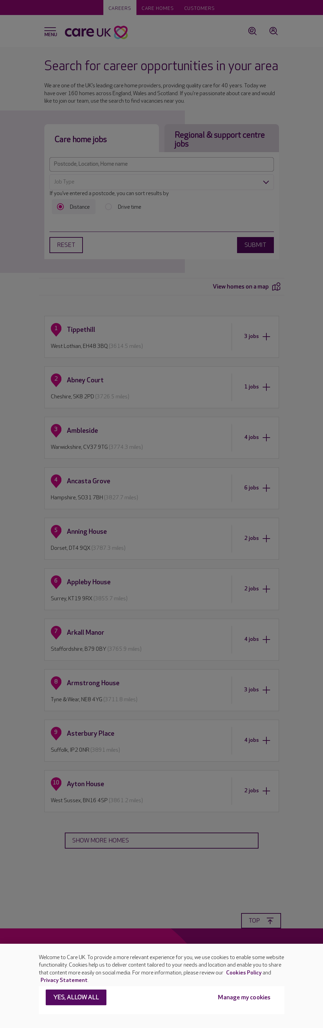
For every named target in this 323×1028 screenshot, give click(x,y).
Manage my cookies (244, 997)
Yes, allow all (76, 997)
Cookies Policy (244, 973)
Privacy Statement (64, 980)
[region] (161, 986)
